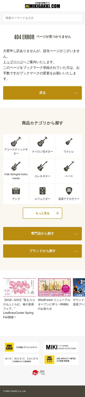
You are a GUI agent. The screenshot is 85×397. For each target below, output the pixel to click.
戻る (42, 93)
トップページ (13, 62)
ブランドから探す (42, 251)
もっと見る (42, 213)
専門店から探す (42, 233)
